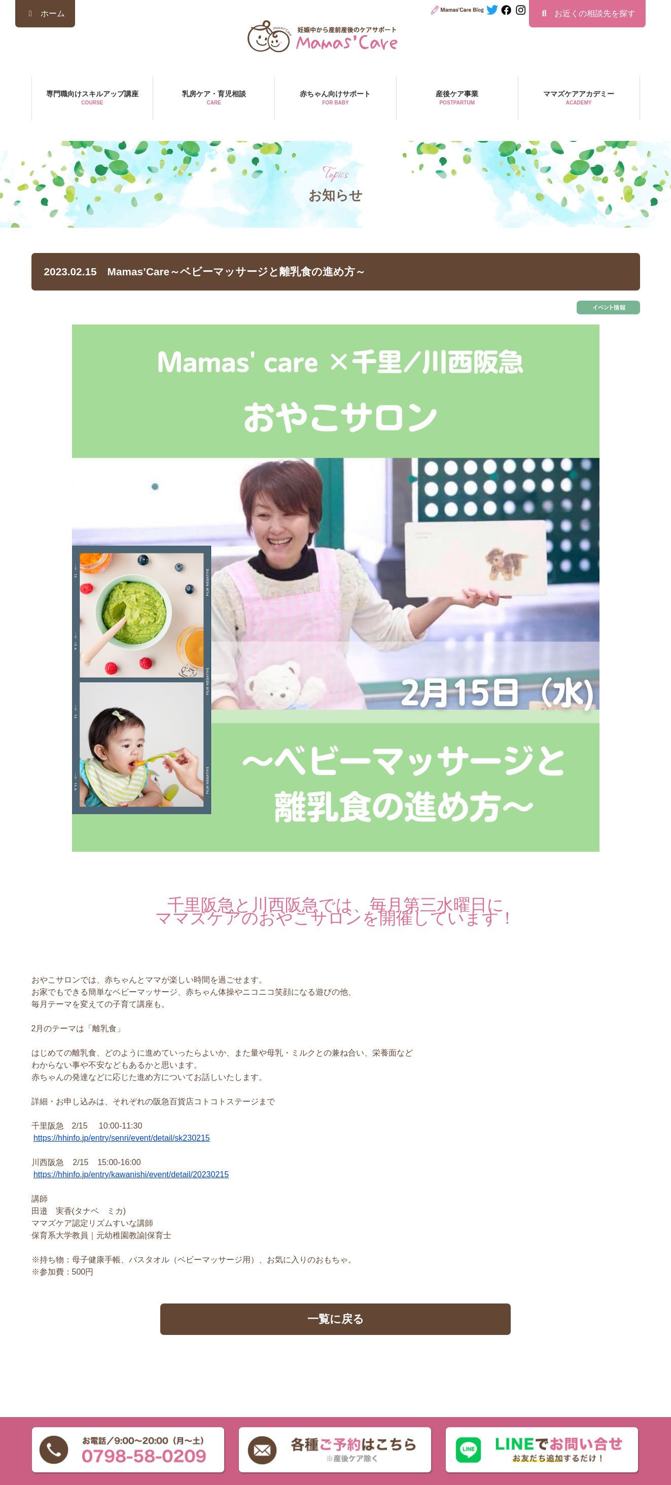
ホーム (45, 13)
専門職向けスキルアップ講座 (92, 98)
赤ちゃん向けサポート (335, 98)
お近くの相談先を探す (587, 13)
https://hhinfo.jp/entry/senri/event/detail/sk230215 (121, 1138)
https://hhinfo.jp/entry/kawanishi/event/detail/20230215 (131, 1174)
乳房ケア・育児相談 (213, 98)
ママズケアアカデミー (579, 98)
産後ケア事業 (457, 98)
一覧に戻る (335, 1319)
